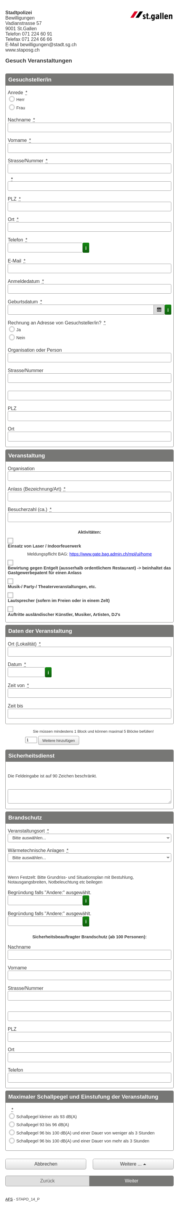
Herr (20, 99)
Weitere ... (131, 1163)
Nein (20, 337)
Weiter (131, 1180)
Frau (20, 107)
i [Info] (86, 247)
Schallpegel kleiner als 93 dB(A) (46, 1116)
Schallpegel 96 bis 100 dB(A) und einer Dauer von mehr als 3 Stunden (82, 1141)
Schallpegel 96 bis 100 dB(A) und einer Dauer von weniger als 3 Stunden (85, 1133)
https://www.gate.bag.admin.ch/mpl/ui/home (110, 554)
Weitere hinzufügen (58, 740)
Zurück (47, 1180)
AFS (9, 1199)
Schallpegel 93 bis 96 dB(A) (42, 1124)
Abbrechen (45, 1163)
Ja (18, 329)
